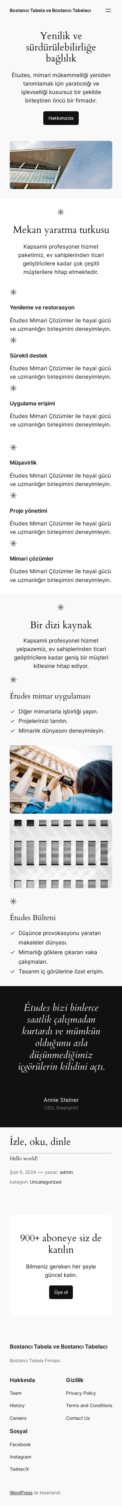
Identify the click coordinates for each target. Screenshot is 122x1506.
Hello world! (24, 1159)
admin (66, 1172)
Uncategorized (45, 1182)
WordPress (21, 1492)
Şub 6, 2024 (23, 1172)
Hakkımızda (61, 118)
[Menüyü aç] (108, 10)
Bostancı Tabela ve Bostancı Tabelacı (50, 10)
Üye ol (61, 1292)
